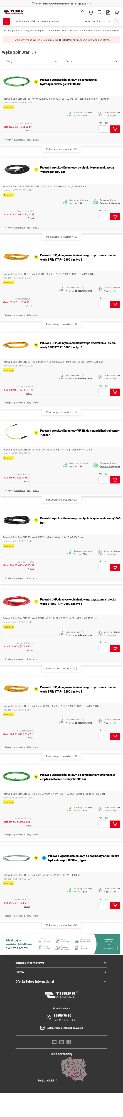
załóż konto (65, 39)
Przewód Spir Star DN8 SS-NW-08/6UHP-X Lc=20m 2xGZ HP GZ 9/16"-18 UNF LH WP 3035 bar (53, 361)
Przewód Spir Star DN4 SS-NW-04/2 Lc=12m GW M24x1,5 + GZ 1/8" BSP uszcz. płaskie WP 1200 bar (56, 98)
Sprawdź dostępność (110, 203)
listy (29, 139)
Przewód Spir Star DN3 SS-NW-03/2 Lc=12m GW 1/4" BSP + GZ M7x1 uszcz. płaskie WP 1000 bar (54, 793)
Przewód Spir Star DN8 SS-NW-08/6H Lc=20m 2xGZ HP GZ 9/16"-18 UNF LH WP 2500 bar (50, 618)
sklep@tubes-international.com (65, 1027)
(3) (61, 148)
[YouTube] (54, 1043)
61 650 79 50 (62, 1015)
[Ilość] (103, 129)
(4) (61, 324)
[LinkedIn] (61, 1043)
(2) (61, 236)
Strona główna (11, 30)
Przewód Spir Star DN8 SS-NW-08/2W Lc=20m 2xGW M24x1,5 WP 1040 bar (43, 537)
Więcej (28, 130)
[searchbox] (46, 21)
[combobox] (97, 21)
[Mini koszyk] (116, 12)
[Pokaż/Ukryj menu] (6, 21)
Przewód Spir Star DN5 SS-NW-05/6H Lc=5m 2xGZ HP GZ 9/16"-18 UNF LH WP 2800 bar (49, 273)
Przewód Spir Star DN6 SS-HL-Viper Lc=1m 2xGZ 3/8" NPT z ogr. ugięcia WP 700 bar (48, 449)
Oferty (36, 139)
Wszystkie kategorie (34, 30)
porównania (19, 139)
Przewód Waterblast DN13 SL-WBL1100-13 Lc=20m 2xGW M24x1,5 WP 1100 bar (45, 186)
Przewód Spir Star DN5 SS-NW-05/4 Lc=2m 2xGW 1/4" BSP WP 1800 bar (41, 874)
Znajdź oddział (48, 1080)
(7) (61, 925)
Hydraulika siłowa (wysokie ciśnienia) (69, 30)
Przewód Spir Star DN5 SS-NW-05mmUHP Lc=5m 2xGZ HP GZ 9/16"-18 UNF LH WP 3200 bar (52, 705)
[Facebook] (69, 1043)
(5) (61, 499)
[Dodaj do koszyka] (115, 129)
